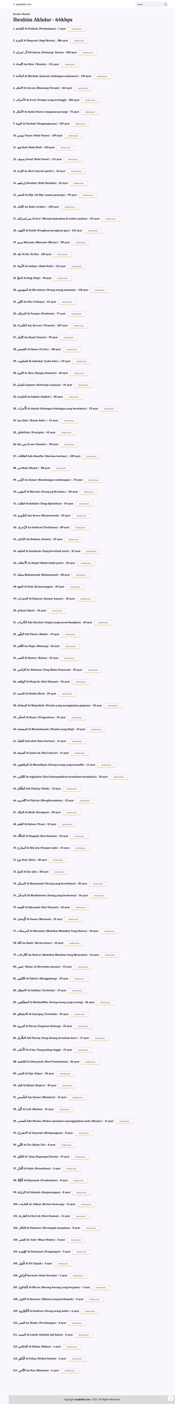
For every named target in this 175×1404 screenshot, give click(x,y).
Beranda (17, 14)
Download (77, 29)
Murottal (26, 14)
